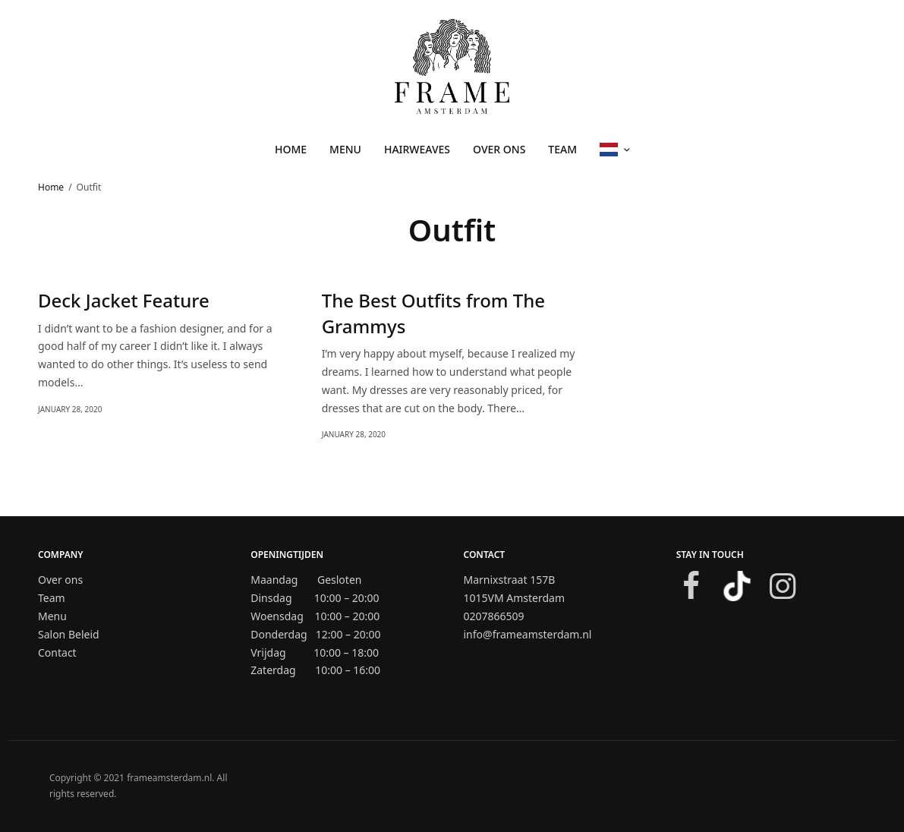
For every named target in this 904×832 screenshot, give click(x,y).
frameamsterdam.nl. (170, 777)
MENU (345, 149)
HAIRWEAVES (417, 149)
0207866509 (494, 616)
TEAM (562, 149)
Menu (52, 616)
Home (291, 149)
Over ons (499, 149)
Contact (57, 652)
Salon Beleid (68, 634)
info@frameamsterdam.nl (528, 634)
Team (51, 598)
